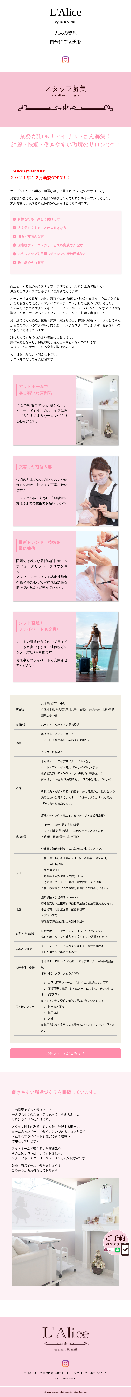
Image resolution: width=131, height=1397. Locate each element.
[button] (65, 1053)
